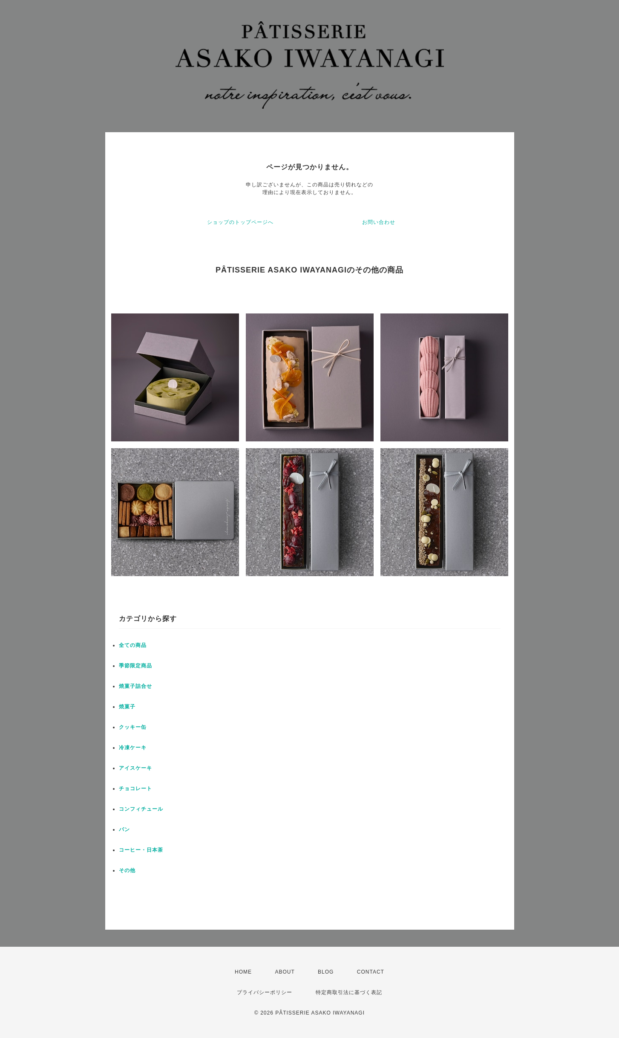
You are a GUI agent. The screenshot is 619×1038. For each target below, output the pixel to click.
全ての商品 (133, 645)
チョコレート (135, 789)
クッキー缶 (133, 727)
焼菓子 (127, 707)
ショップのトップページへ (240, 222)
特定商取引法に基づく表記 (349, 992)
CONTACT (370, 972)
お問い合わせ (378, 222)
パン (124, 829)
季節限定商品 (135, 666)
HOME (243, 972)
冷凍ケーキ (133, 748)
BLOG (326, 972)
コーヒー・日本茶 (141, 850)
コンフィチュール (141, 809)
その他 (127, 870)
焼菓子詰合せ (135, 686)
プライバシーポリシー (264, 992)
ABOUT (284, 972)
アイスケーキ (135, 768)
